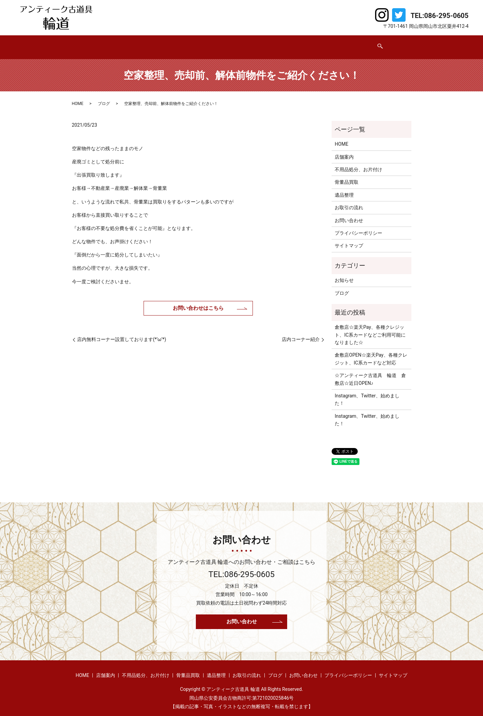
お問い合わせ (365, 43)
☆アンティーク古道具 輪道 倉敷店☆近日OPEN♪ (370, 372)
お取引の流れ (294, 43)
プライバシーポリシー (358, 226)
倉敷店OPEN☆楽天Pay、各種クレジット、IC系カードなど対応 (371, 352)
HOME (92, 43)
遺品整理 (256, 43)
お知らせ (344, 273)
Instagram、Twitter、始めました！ (367, 393)
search (399, 44)
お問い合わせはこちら (198, 301)
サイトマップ (349, 239)
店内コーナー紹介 (301, 333)
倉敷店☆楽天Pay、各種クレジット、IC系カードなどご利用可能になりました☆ (370, 328)
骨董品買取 (221, 43)
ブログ (330, 43)
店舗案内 (123, 43)
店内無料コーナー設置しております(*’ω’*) (121, 333)
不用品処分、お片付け (170, 43)
